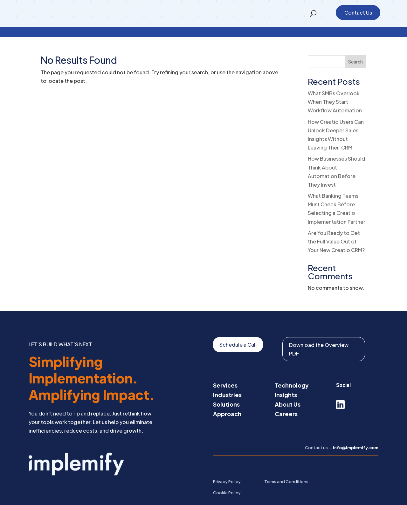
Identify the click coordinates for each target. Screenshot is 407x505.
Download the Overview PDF (318, 339)
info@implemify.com (355, 437)
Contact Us (358, 12)
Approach (227, 403)
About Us (287, 394)
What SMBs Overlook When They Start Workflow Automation (335, 92)
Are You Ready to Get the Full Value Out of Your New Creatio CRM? (336, 231)
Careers (286, 403)
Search (355, 52)
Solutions (226, 394)
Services (225, 375)
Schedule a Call (238, 334)
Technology (292, 375)
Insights (286, 384)
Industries (227, 384)
